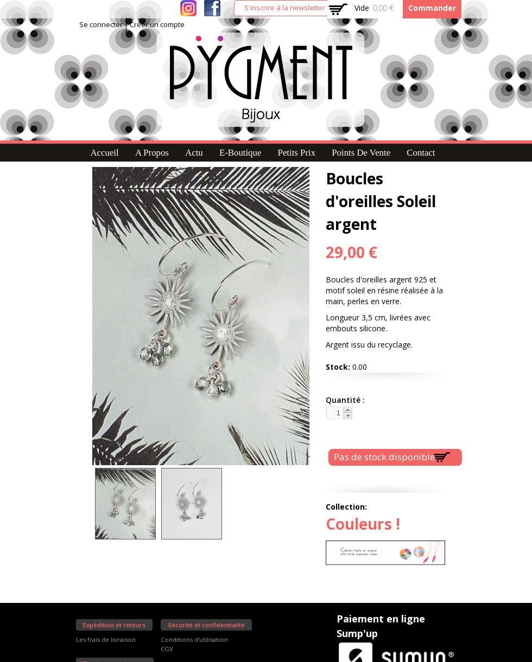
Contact (421, 152)
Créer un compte (157, 24)
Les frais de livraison (106, 639)
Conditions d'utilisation (194, 639)
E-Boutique (240, 152)
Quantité (344, 400)
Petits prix (296, 152)
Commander (432, 8)
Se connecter (101, 24)
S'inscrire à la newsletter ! (286, 7)
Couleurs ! (363, 523)
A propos (152, 152)
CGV (167, 649)
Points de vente (361, 152)
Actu (194, 152)
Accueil (104, 152)
